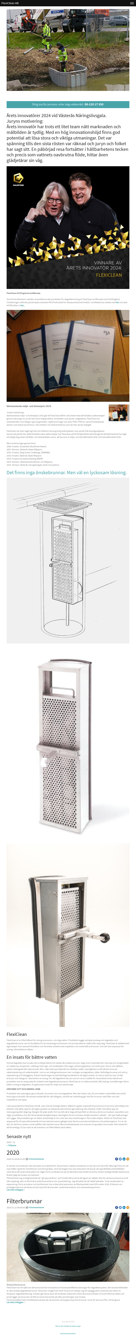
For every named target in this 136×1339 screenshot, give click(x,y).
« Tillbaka (11, 1145)
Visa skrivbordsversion (68, 1334)
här (117, 302)
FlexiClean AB (10, 3)
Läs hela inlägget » (16, 1189)
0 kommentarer (34, 1159)
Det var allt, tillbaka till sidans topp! (68, 1326)
